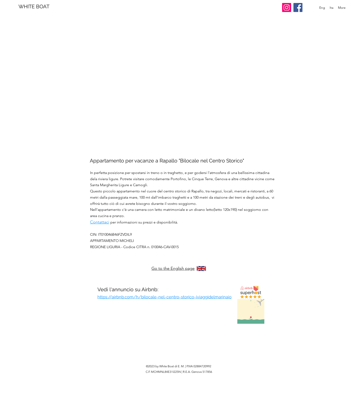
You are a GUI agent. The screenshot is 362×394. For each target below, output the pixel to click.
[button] (181, 90)
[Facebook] (297, 7)
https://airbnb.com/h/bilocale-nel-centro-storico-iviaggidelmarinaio (164, 296)
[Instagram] (286, 7)
